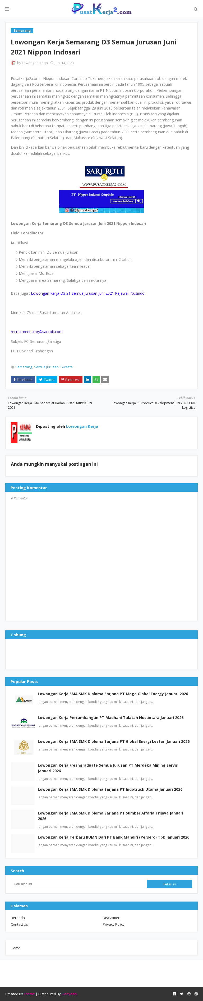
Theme (29, 993)
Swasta (67, 367)
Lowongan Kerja (35, 62)
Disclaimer (111, 917)
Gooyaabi (69, 993)
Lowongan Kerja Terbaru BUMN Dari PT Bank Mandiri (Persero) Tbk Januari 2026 (113, 837)
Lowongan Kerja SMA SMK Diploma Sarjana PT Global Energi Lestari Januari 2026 (114, 741)
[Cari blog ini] (79, 884)
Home (15, 947)
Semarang (23, 367)
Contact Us (19, 924)
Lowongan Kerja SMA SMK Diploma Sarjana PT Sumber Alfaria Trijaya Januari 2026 (110, 816)
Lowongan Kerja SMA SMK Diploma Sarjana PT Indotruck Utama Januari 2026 (110, 789)
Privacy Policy (113, 924)
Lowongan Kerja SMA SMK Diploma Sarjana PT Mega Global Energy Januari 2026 (113, 693)
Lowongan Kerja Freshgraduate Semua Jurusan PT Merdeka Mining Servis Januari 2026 (108, 768)
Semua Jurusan (46, 367)
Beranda (18, 917)
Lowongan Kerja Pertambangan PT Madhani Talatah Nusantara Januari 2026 (110, 717)
